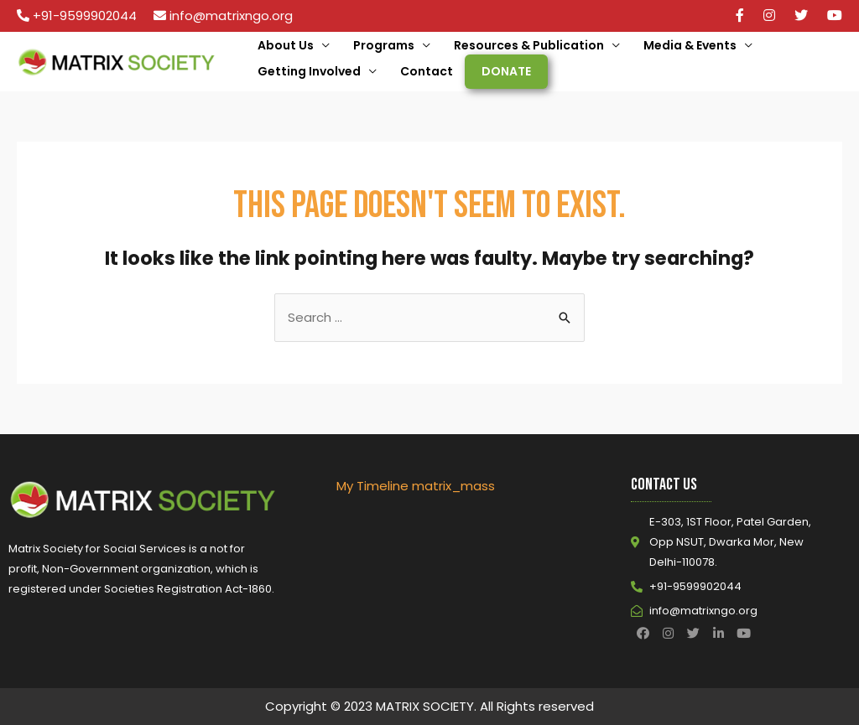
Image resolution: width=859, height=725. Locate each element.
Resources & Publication (529, 45)
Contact (426, 71)
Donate (506, 71)
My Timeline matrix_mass (415, 486)
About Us (286, 45)
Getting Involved (309, 71)
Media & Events (690, 45)
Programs (383, 45)
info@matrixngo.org (231, 15)
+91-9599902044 (85, 15)
